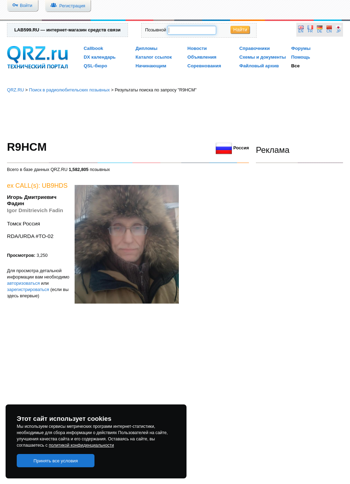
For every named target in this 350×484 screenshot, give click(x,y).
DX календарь (100, 57)
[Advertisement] (175, 117)
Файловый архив (259, 65)
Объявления (202, 57)
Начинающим (151, 65)
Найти (240, 29)
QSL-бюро (95, 65)
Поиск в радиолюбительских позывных (69, 89)
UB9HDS (55, 185)
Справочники (254, 48)
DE (319, 31)
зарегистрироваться (28, 289)
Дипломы (147, 48)
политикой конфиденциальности (81, 445)
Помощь (300, 57)
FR (310, 31)
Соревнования (204, 65)
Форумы (301, 48)
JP (338, 31)
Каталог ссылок (154, 57)
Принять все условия (55, 460)
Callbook (93, 48)
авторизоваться (23, 283)
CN (329, 31)
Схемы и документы (262, 57)
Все (295, 65)
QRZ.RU (15, 89)
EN (300, 31)
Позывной (155, 29)
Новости (197, 48)
